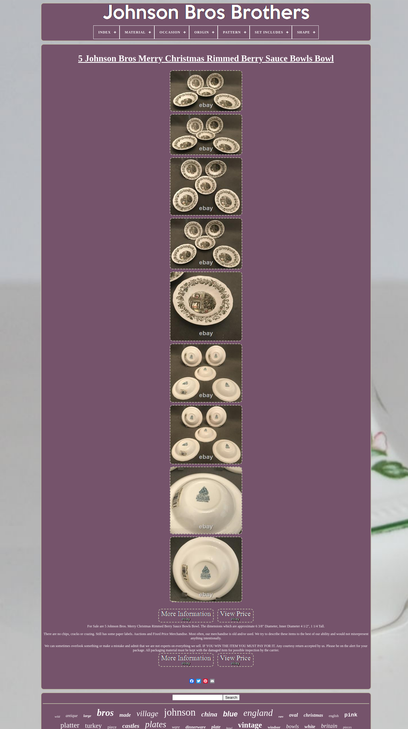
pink (350, 715)
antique (72, 716)
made (125, 715)
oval (293, 715)
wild (57, 716)
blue (230, 714)
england (258, 713)
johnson (180, 712)
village (147, 713)
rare (280, 716)
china (209, 714)
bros (105, 713)
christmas (313, 715)
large (87, 716)
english (334, 716)
